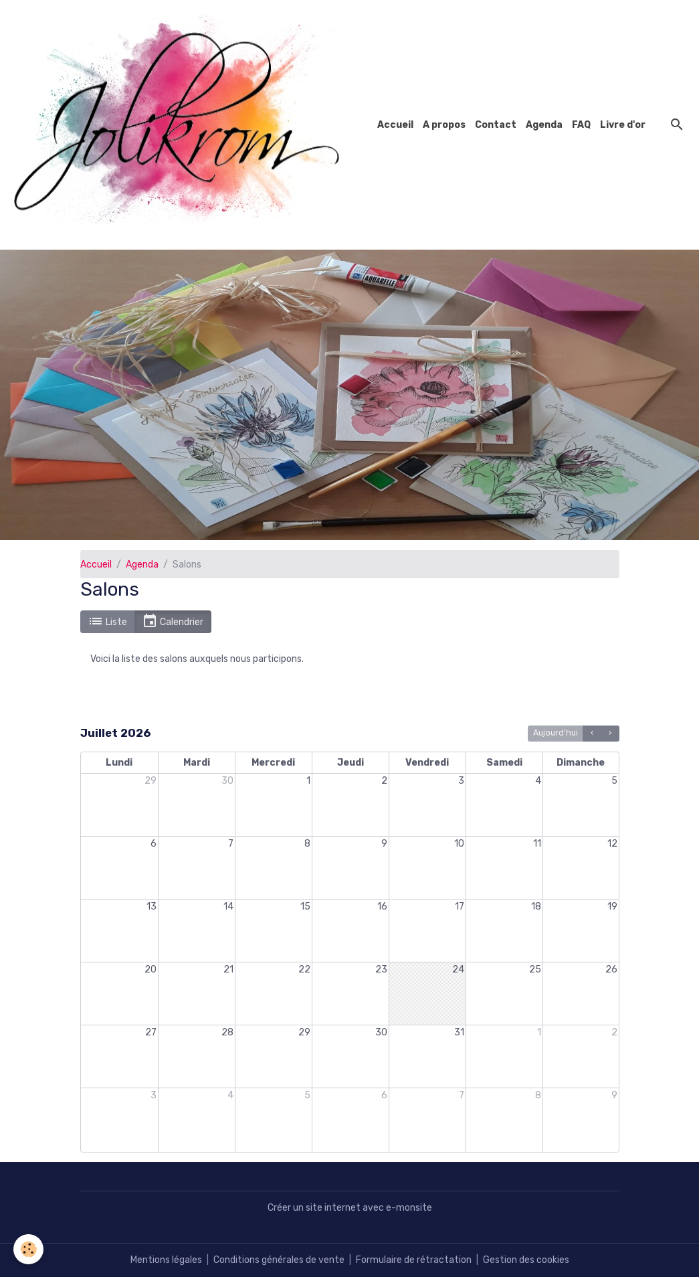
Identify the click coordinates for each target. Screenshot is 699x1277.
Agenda (544, 125)
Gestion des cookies (526, 1260)
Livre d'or (622, 125)
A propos (444, 125)
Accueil (395, 125)
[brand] (182, 125)
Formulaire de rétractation (414, 1260)
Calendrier (172, 621)
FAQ (581, 125)
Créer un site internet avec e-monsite (350, 1207)
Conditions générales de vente (278, 1260)
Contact (495, 125)
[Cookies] (28, 1249)
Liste (107, 621)
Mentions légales (166, 1260)
